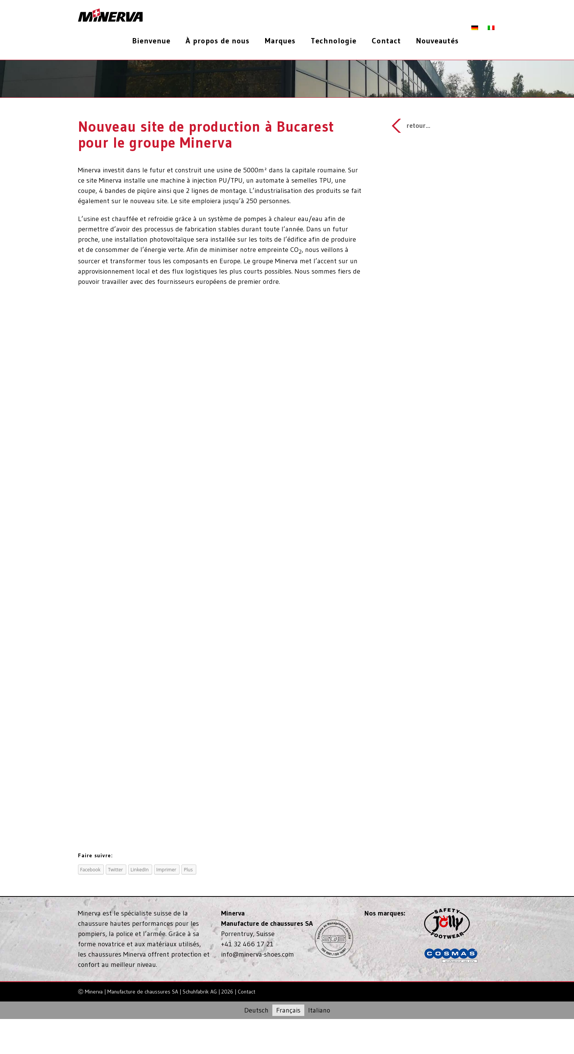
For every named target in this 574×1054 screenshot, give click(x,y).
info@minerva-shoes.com (257, 954)
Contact (246, 991)
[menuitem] (154, 41)
